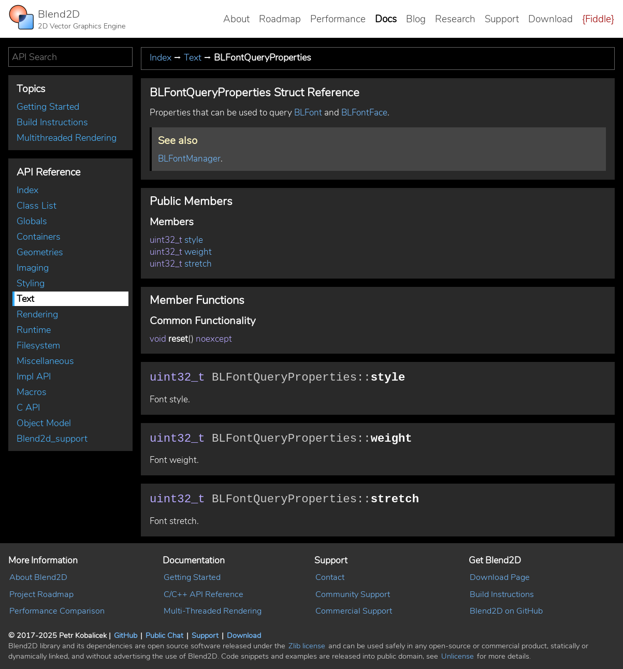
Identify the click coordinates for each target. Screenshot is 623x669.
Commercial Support (353, 611)
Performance (338, 19)
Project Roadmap (41, 594)
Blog (416, 19)
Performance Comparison (57, 611)
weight (198, 252)
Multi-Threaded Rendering (213, 611)
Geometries (40, 252)
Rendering (37, 314)
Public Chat (164, 635)
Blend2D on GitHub (506, 611)
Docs (386, 19)
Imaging (33, 267)
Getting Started (48, 106)
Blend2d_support (52, 438)
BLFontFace (364, 113)
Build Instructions (52, 122)
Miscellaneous (45, 361)
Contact (329, 577)
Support (502, 19)
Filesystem (38, 345)
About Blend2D (38, 577)
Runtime (34, 330)
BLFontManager (189, 159)
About (236, 19)
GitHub (125, 635)
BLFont (308, 113)
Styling (31, 283)
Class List (36, 205)
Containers (39, 236)
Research (455, 19)
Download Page (500, 577)
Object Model (44, 423)
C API (28, 407)
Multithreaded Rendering (67, 138)
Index (27, 190)
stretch (198, 264)
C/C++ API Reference (203, 594)
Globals (32, 221)
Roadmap (280, 19)
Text (25, 299)
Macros (32, 392)
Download (550, 19)
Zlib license (306, 646)
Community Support (352, 594)
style (193, 240)
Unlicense (457, 656)
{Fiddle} (598, 19)
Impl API (34, 376)
